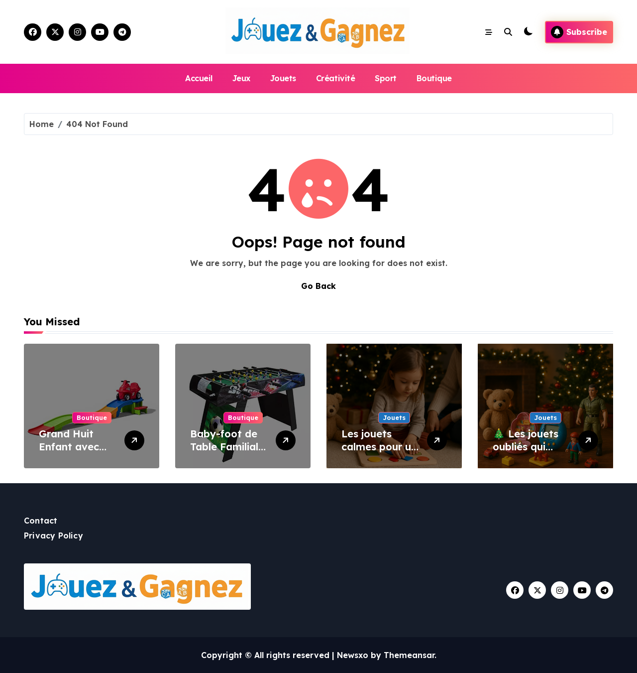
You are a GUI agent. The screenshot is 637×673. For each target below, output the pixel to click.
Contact (40, 521)
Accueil (198, 78)
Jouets (283, 78)
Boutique (434, 78)
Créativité (335, 78)
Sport (386, 78)
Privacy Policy (53, 535)
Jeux (241, 78)
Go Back (318, 286)
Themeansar (409, 655)
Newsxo (352, 655)
